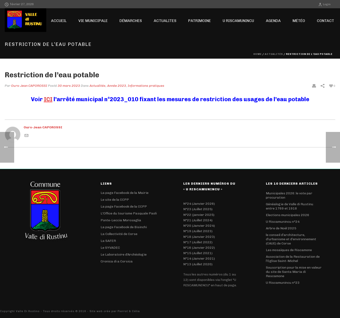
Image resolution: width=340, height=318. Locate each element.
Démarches (130, 20)
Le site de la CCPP (115, 200)
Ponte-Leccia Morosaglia (121, 220)
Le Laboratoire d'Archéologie (124, 255)
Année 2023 (116, 86)
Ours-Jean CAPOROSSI (29, 86)
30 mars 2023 (69, 86)
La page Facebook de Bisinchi (124, 227)
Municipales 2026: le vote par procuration (289, 195)
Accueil (59, 20)
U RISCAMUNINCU (238, 20)
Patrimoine (199, 20)
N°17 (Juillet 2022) (197, 242)
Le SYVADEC (110, 248)
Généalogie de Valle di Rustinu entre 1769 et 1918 (289, 206)
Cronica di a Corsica (117, 261)
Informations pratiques (146, 86)
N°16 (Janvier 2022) (199, 248)
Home (257, 54)
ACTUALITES (165, 20)
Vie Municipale (93, 20)
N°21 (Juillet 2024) (197, 220)
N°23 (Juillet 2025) (197, 209)
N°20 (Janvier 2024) (199, 226)
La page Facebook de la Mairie (125, 193)
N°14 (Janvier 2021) (199, 259)
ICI (48, 99)
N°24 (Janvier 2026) (199, 204)
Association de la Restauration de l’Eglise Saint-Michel (293, 259)
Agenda (273, 20)
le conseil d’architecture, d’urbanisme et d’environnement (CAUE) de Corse (291, 239)
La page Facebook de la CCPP (124, 207)
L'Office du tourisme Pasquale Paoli (129, 213)
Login (324, 4)
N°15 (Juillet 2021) (197, 253)
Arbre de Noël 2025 (281, 228)
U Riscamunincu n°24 (283, 222)
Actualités (274, 54)
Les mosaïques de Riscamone (289, 250)
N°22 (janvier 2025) (198, 215)
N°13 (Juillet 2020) (197, 264)
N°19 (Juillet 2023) (197, 231)
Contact (325, 20)
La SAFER (108, 241)
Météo (299, 20)
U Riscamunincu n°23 (283, 283)
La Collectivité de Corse (119, 234)
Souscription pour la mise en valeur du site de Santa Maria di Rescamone (294, 272)
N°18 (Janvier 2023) (199, 237)
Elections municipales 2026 (287, 215)
